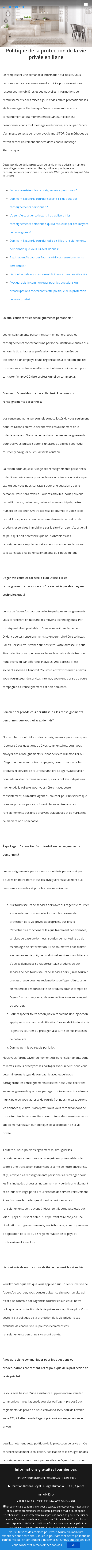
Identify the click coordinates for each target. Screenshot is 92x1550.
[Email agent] (17, 7)
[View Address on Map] (46, 1501)
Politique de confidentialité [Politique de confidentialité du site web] (68, 1527)
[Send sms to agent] (10, 7)
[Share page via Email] (23, 7)
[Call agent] (4, 7)
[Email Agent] (35, 1478)
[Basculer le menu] (85, 4)
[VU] (73, 1545)
